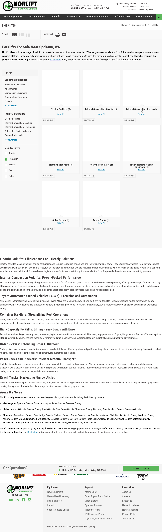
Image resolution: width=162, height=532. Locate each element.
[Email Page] (64, 34)
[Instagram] (29, 500)
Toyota (12, 153)
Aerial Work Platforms (15, 84)
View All (88, 8)
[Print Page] (57, 34)
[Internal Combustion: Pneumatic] (141, 88)
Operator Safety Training (126, 4)
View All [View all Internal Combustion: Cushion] (101, 114)
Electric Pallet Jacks (14, 135)
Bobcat (12, 176)
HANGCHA (13, 159)
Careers (126, 496)
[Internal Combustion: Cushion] (101, 88)
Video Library (91, 500)
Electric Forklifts (12, 119)
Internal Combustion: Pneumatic (20, 127)
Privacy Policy (129, 514)
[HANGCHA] (48, 120)
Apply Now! (144, 7)
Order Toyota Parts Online (97, 496)
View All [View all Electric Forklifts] (60, 114)
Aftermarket (122, 16)
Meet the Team (92, 509)
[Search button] (159, 17)
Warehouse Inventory (97, 16)
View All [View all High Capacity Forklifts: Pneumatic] (141, 170)
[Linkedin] (17, 500)
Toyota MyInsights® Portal (98, 518)
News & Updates (146, 10)
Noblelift (12, 165)
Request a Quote (140, 469)
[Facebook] (23, 500)
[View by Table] (28, 34)
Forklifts (8, 101)
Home (124, 25)
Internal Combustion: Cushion (18, 123)
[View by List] (21, 34)
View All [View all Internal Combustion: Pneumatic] (141, 114)
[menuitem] (12, 16)
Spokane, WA (77, 8)
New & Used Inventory (58, 496)
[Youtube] (11, 500)
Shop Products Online (58, 509)
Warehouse (73, 16)
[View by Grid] (14, 34)
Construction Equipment (16, 97)
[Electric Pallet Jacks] (60, 143)
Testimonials (131, 10)
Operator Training (93, 505)
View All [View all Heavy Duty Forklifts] (101, 170)
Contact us (55, 59)
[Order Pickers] (60, 199)
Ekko (11, 170)
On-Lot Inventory (37, 16)
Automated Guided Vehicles (18, 131)
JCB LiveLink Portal (94, 514)
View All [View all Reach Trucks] (101, 223)
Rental (50, 505)
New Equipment (13, 16)
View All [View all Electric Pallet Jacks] (60, 170)
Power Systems (144, 16)
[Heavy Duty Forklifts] (101, 143)
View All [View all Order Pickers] (60, 223)
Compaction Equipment (16, 93)
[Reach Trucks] (101, 199)
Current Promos (129, 7)
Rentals (56, 16)
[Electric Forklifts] (60, 88)
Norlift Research (130, 509)
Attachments (11, 89)
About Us (143, 4)
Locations (127, 500)
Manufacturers (54, 500)
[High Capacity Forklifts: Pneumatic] (141, 143)
